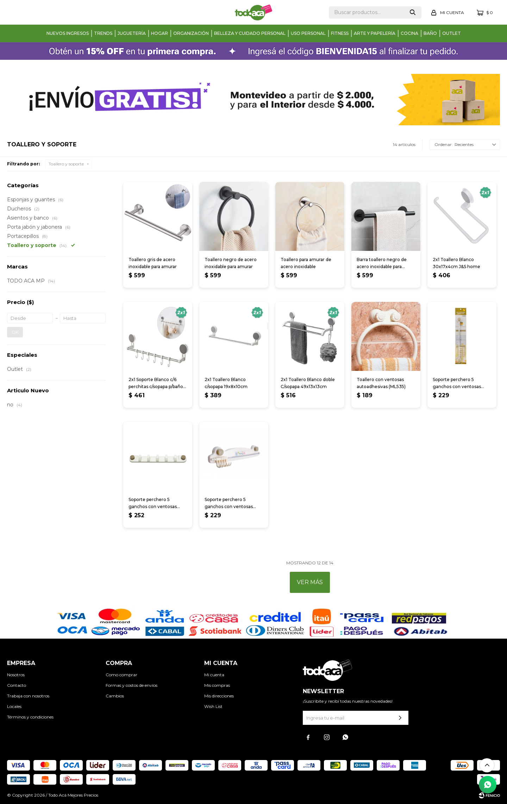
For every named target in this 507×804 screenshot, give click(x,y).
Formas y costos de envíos (131, 685)
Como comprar (121, 674)
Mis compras (217, 685)
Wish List (213, 706)
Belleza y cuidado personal (250, 33)
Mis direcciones (219, 695)
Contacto (16, 685)
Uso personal (308, 33)
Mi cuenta (214, 674)
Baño (430, 33)
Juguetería (132, 33)
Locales (14, 706)
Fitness (340, 33)
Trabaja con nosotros (28, 695)
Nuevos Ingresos (67, 33)
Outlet (451, 33)
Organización (191, 33)
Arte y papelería (374, 33)
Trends (103, 33)
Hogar (159, 33)
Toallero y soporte (66, 163)
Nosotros (16, 674)
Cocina (409, 33)
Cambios (115, 695)
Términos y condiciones (30, 717)
